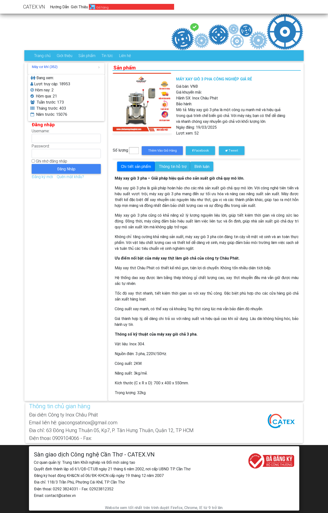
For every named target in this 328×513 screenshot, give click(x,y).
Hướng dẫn (59, 6)
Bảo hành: (184, 103)
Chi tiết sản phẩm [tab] (136, 166)
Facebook (200, 150)
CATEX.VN (34, 7)
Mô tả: (230, 115)
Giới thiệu (79, 6)
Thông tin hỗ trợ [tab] (173, 166)
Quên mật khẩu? (70, 176)
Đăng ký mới (42, 176)
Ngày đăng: (196, 127)
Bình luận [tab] (201, 166)
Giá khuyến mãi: (189, 92)
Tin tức (107, 55)
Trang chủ (42, 55)
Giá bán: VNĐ (187, 86)
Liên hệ (125, 55)
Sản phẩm (86, 55)
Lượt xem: (187, 133)
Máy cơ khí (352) (66, 67)
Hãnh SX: (197, 98)
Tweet (231, 150)
